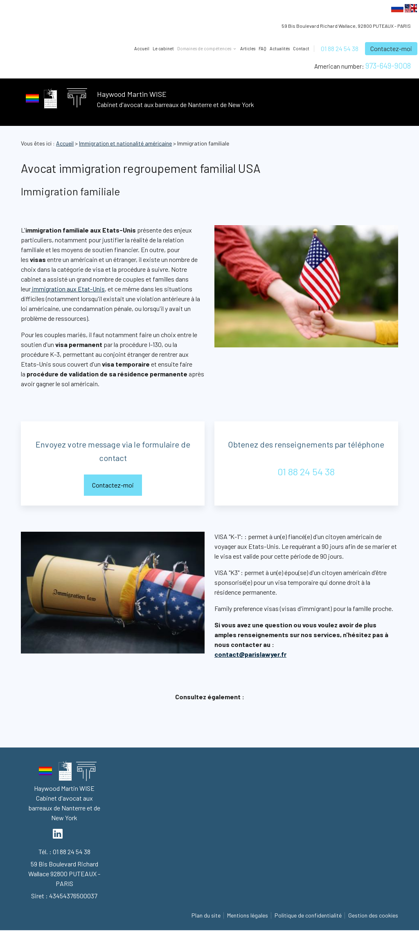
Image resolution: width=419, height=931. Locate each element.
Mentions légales (247, 915)
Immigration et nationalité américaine (125, 143)
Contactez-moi (391, 48)
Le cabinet (163, 48)
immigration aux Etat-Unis (68, 289)
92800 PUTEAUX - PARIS (346, 26)
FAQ (262, 48)
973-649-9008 (388, 65)
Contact (301, 48)
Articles (247, 48)
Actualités (280, 48)
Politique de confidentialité (308, 915)
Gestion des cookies (373, 915)
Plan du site (206, 915)
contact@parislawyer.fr (250, 654)
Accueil (141, 48)
